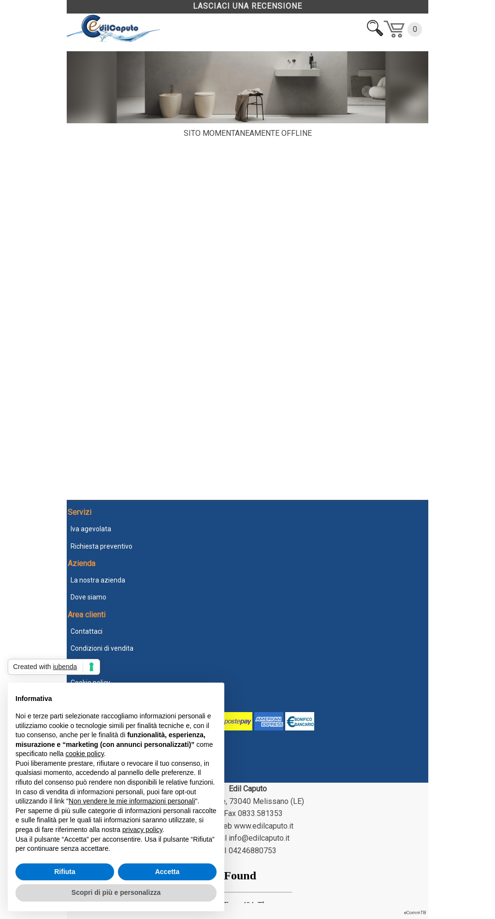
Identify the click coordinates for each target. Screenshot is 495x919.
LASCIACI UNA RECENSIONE (247, 6)
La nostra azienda (98, 580)
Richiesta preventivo (101, 546)
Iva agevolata (91, 529)
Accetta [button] (167, 871)
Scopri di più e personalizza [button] (116, 892)
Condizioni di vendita (102, 648)
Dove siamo (88, 597)
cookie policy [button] (85, 754)
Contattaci (86, 631)
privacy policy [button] (142, 829)
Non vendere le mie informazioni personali (132, 801)
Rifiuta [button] (64, 871)
